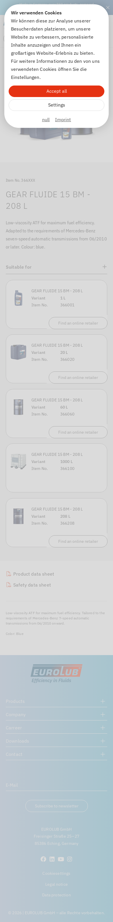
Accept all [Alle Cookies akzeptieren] (56, 91)
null (46, 119)
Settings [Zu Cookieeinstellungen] (56, 105)
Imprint (63, 119)
